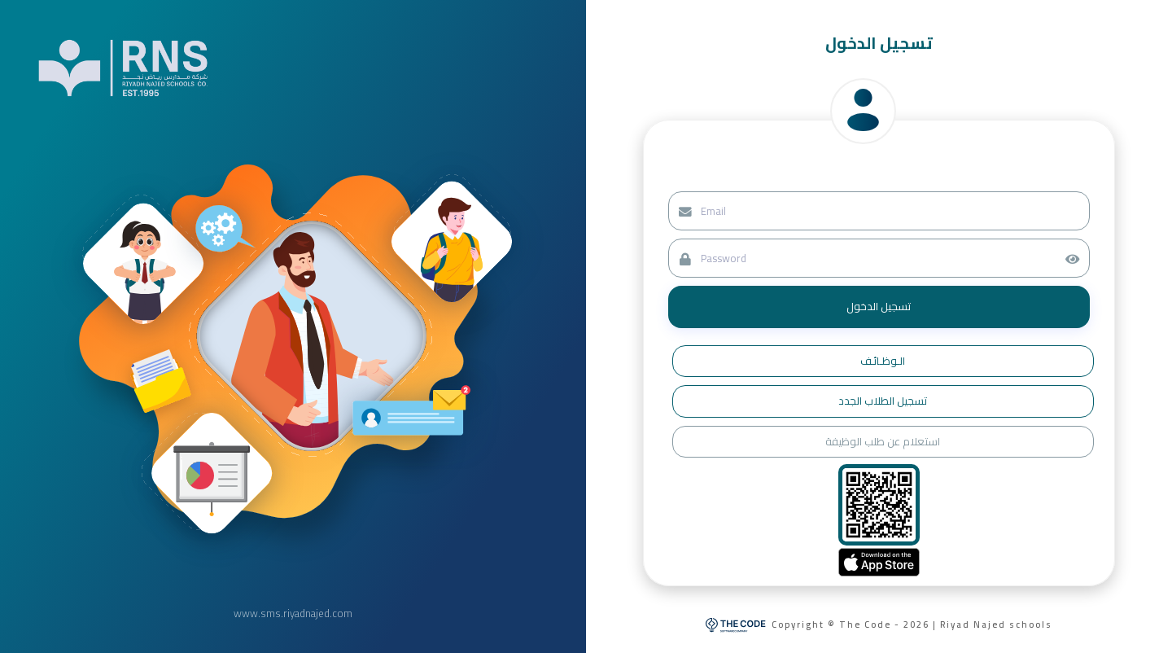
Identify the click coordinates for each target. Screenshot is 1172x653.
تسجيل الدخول (878, 306)
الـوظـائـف (882, 360)
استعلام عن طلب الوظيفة (882, 441)
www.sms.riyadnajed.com (293, 614)
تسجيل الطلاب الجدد (882, 400)
